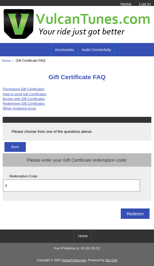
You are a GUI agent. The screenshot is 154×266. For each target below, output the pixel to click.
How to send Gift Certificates (24, 94)
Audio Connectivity (96, 50)
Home (125, 4)
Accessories (64, 50)
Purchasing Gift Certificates (23, 89)
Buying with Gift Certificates (24, 99)
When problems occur (19, 108)
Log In (145, 4)
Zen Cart (111, 260)
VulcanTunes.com (74, 260)
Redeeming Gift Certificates (24, 103)
